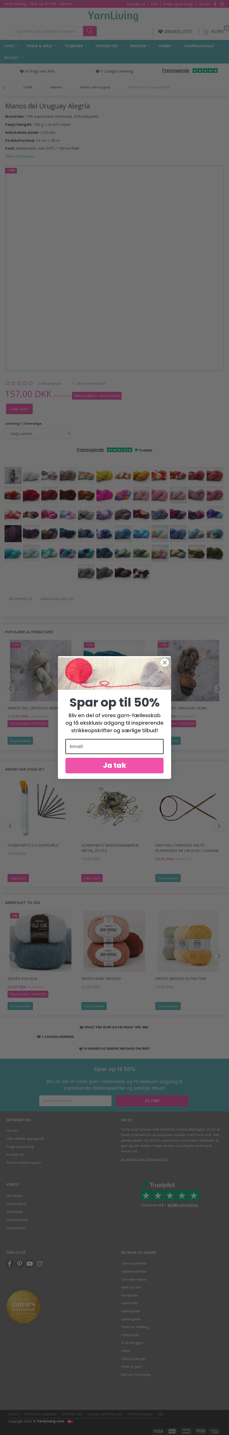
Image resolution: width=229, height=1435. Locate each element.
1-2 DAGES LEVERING (58, 1036)
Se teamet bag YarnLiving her (144, 1159)
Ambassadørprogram (24, 1162)
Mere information (20, 156)
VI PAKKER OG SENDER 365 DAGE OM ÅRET (117, 1048)
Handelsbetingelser (105, 1414)
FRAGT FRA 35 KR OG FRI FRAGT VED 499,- (116, 1027)
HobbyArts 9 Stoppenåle (33, 845)
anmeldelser (49, 383)
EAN (154, 4)
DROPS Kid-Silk (22, 978)
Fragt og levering (178, 4)
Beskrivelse (21, 598)
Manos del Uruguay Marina (35, 707)
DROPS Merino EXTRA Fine (180, 978)
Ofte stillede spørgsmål (25, 1138)
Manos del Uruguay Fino (106, 707)
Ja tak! (152, 1100)
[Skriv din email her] (75, 1100)
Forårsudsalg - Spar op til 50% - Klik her (38, 3)
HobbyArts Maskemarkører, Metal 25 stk (110, 848)
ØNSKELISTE (176, 31)
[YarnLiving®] (113, 15)
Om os (204, 4)
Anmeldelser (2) (57, 598)
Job (160, 1414)
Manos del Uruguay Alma (181, 707)
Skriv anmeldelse (91, 383)
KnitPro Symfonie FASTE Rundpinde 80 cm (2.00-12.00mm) (187, 848)
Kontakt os (135, 4)
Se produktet (20, 740)
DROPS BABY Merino (101, 978)
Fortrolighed (140, 1414)
